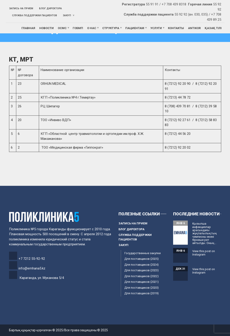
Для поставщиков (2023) (141, 270)
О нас (91, 28)
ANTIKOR (194, 28)
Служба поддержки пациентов (34, 15)
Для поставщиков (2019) (141, 293)
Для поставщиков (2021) (141, 281)
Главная (28, 28)
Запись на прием (21, 8)
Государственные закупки (142, 253)
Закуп (67, 15)
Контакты (176, 28)
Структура (110, 28)
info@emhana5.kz (32, 268)
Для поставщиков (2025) (141, 258)
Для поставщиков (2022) (141, 276)
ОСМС (62, 28)
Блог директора (50, 8)
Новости (46, 28)
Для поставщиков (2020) (141, 287)
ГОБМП (78, 28)
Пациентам (134, 28)
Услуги (156, 28)
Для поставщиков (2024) (141, 264)
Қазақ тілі (213, 28)
